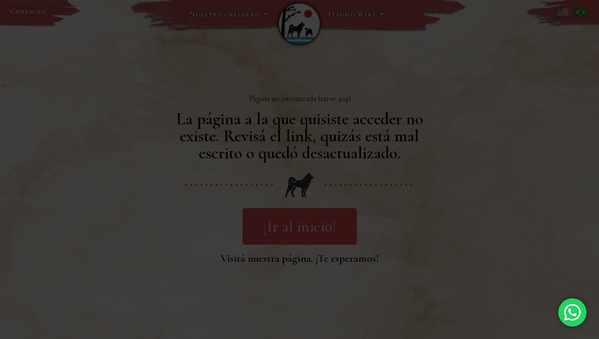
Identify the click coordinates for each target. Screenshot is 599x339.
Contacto (27, 11)
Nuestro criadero (228, 14)
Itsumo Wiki (356, 14)
